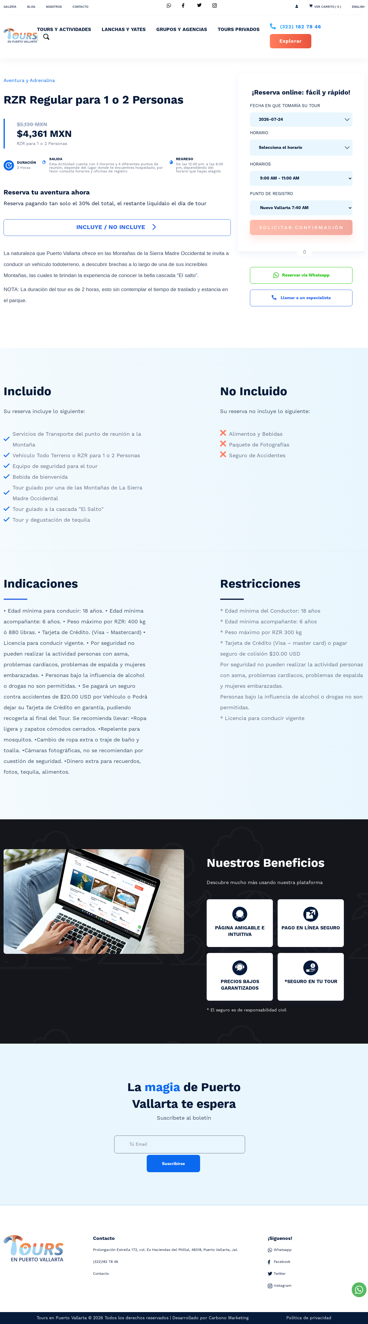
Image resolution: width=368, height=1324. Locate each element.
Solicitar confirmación (301, 227)
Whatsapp (280, 1250)
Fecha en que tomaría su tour (285, 106)
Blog (31, 7)
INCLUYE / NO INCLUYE (117, 227)
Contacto (80, 7)
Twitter (277, 1274)
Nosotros (54, 7)
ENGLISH (358, 7)
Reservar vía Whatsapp (301, 275)
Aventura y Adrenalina (29, 81)
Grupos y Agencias (181, 30)
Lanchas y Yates (124, 30)
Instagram (279, 1285)
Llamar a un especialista (301, 298)
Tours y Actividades (64, 30)
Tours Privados (238, 30)
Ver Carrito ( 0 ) (327, 7)
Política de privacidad (308, 1318)
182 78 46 (300, 27)
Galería (10, 7)
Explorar (290, 41)
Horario (259, 133)
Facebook (279, 1262)
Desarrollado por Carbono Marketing (210, 1318)
